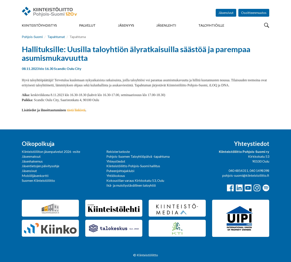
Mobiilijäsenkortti (35, 176)
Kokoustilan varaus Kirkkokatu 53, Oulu (135, 180)
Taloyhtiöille (211, 25)
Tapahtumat (56, 37)
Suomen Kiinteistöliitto (38, 180)
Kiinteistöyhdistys (39, 25)
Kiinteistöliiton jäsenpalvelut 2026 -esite (51, 151)
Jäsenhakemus (32, 161)
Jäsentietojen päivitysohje (40, 166)
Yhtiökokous (115, 176)
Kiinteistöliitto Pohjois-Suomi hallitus (133, 166)
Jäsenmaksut (31, 156)
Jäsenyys (126, 25)
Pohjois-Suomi (32, 37)
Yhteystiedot (115, 161)
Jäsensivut (225, 13)
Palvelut (87, 25)
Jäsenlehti (166, 25)
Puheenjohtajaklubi (120, 171)
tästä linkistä (76, 110)
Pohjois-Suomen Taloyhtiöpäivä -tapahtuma (138, 156)
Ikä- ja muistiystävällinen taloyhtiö (131, 185)
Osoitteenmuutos (253, 13)
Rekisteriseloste (118, 151)
